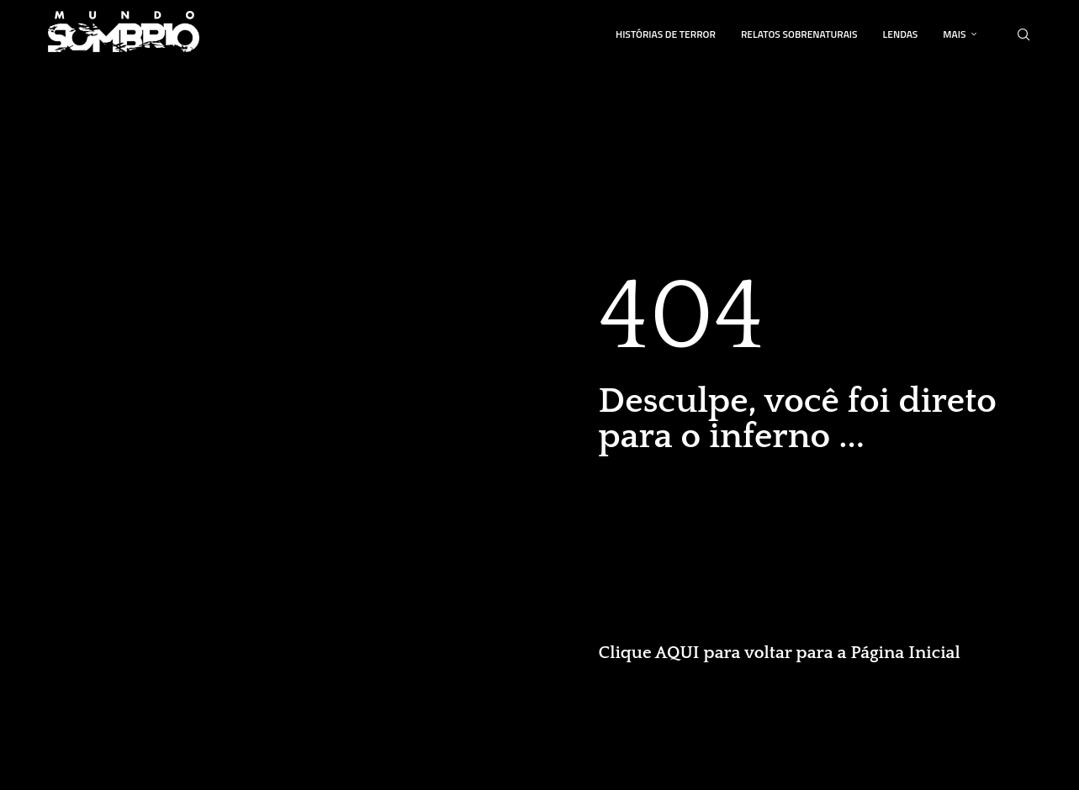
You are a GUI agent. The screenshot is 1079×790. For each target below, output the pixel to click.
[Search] (1023, 34)
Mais (954, 34)
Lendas (900, 34)
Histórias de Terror (666, 34)
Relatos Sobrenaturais (799, 34)
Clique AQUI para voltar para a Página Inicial (779, 652)
